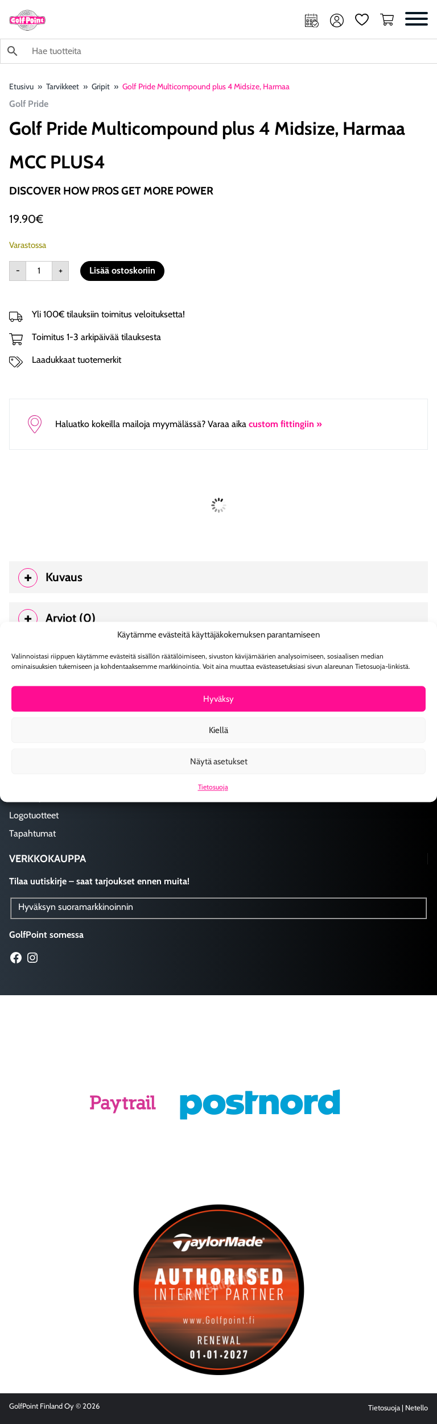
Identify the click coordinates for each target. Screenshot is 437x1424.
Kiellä (218, 730)
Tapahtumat (32, 833)
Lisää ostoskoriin (122, 270)
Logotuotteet (34, 815)
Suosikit (362, 20)
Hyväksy (218, 699)
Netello (416, 1408)
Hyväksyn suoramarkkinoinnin (75, 906)
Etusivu (21, 86)
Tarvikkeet (62, 86)
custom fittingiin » (285, 424)
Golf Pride (28, 103)
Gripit (101, 86)
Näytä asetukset (219, 761)
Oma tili (337, 20)
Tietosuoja (213, 787)
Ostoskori (387, 20)
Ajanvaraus (312, 20)
